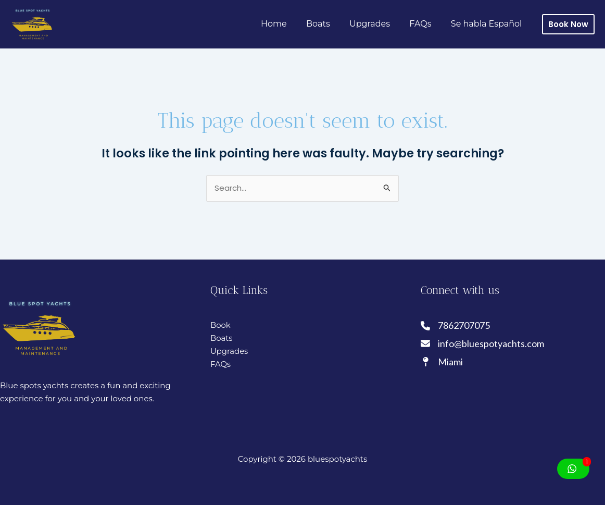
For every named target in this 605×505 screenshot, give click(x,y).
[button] (568, 24)
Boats (328, 24)
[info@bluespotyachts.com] (482, 343)
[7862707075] (456, 325)
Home (286, 24)
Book (220, 325)
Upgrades (376, 24)
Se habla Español (487, 24)
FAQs (424, 24)
